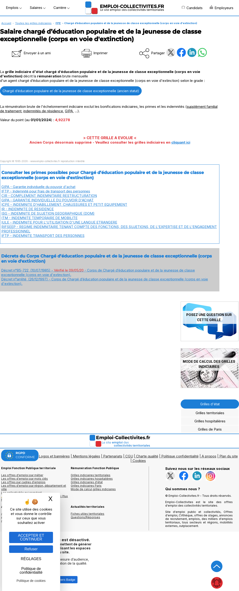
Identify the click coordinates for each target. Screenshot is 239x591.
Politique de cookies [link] (31, 581)
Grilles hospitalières (209, 421)
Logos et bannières (54, 456)
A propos (209, 456)
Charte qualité (147, 456)
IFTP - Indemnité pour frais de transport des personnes (45, 191)
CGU (129, 456)
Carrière (61, 7)
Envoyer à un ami (31, 53)
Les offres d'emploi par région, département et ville (33, 487)
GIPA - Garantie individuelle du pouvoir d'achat (38, 187)
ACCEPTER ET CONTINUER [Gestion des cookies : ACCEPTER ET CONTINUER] (31, 537)
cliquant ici (180, 142)
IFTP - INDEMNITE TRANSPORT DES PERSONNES (42, 235)
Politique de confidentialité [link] (31, 570)
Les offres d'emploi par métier (22, 475)
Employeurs (221, 7)
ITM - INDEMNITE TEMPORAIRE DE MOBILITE (39, 218)
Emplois (14, 7)
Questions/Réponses (85, 517)
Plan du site (228, 456)
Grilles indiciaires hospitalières (92, 478)
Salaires (38, 7)
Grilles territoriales (210, 413)
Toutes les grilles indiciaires (33, 23)
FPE (58, 23)
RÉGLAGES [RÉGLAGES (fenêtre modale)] (31, 559)
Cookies (139, 460)
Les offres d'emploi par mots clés (24, 478)
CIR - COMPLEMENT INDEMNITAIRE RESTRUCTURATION (49, 195)
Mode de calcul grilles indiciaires (93, 489)
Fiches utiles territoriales (87, 513)
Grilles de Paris (210, 429)
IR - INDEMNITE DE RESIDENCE (27, 209)
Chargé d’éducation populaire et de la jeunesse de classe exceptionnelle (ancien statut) (71, 91)
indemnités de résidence (43, 111)
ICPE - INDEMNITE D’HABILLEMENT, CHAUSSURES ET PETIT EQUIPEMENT (64, 204)
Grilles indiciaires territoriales (90, 475)
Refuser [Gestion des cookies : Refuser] (31, 549)
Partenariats (112, 456)
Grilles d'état (210, 404)
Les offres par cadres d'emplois (23, 482)
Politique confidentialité (180, 456)
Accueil (6, 23)
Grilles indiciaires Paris (86, 485)
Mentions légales (86, 456)
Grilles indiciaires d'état (87, 482)
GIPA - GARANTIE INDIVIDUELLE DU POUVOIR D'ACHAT (47, 200)
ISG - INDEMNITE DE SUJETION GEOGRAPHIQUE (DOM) (48, 213)
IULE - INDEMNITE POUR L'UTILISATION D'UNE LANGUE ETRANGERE (59, 222)
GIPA (69, 111)
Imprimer (94, 53)
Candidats (192, 7)
